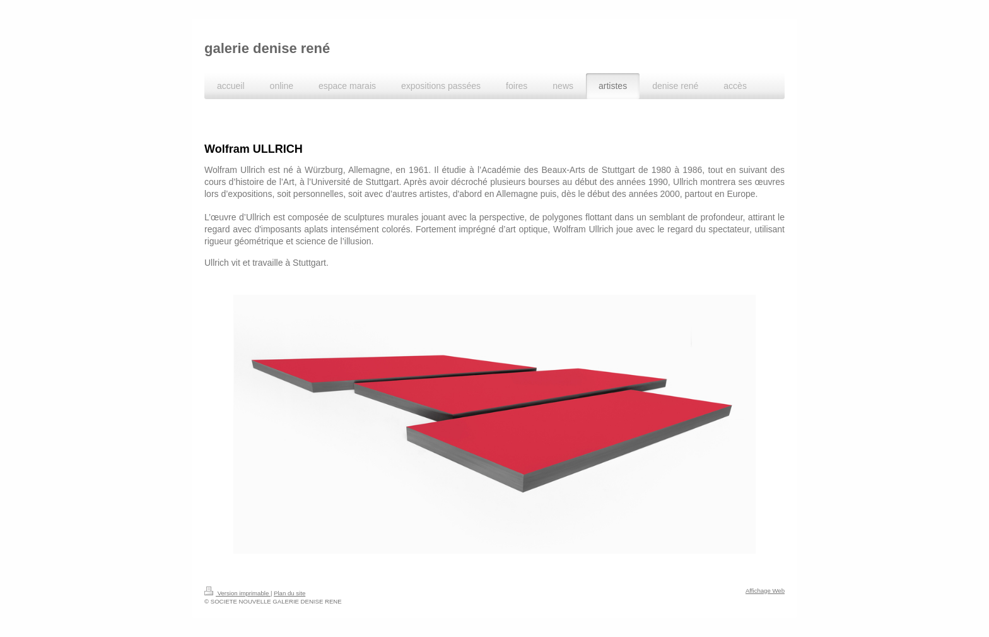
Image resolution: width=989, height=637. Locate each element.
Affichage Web (765, 590)
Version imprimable (237, 593)
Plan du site (289, 593)
